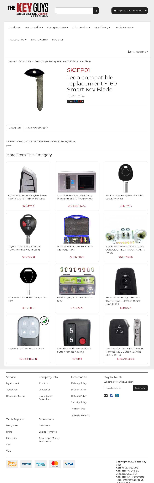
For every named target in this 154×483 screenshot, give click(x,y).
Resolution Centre (15, 396)
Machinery (102, 27)
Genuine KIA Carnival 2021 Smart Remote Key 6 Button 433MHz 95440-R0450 (124, 351)
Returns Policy (79, 396)
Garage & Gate (57, 27)
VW (8, 444)
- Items (128, 10)
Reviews (37, 127)
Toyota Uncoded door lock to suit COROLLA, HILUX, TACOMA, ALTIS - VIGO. (125, 249)
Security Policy (79, 402)
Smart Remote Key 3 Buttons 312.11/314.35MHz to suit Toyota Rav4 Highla (123, 300)
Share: (75, 101)
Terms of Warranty (80, 415)
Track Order (12, 389)
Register (57, 39)
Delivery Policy (79, 383)
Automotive (34, 27)
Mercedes (11, 438)
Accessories (17, 39)
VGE (8, 450)
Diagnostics (81, 27)
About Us (43, 383)
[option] (34, 89)
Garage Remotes (48, 431)
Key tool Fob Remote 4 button (26, 348)
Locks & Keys (124, 27)
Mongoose (12, 425)
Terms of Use (78, 408)
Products (15, 27)
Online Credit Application (45, 397)
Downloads (44, 425)
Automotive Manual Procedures (49, 440)
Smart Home (39, 39)
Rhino (9, 431)
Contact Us (44, 389)
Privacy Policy (78, 389)
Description (15, 127)
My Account (12, 383)
